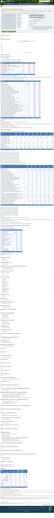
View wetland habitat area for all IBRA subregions (8, 121)
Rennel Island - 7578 (19, 24)
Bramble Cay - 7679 (19, 17)
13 (10, 489)
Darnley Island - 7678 (5, 290)
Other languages (40, 512)
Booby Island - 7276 (5, 285)
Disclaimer (13, 512)
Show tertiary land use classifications (7, 230)
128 (19, 490)
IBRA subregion (35, 22)
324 (10, 480)
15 (19, 481)
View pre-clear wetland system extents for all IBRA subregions (10, 164)
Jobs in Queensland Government (33, 512)
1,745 (26, 490)
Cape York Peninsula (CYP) (6, 304)
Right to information (21, 512)
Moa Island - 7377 (19, 23)
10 (23, 481)
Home (4, 6)
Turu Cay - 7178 (19, 27)
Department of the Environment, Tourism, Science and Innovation (36, 3)
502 (10, 478)
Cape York (3, 418)
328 (26, 480)
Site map (29, 1)
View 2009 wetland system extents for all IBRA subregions (10, 160)
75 (19, 480)
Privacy (16, 512)
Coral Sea (3, 263)
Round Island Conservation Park (7, 361)
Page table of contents (8, 32)
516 (26, 478)
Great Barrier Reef (5, 335)
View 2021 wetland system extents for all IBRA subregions (10, 155)
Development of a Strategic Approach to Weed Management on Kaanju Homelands (15, 441)
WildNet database (16, 494)
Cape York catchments (5, 394)
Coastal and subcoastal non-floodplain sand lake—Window (11, 400)
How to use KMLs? (41, 18)
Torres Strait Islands (5, 264)
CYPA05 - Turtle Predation (7, 440)
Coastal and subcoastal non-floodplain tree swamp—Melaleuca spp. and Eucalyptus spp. (15, 401)
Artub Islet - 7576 (19, 15)
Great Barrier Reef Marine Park (6, 343)
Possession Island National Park (7, 346)
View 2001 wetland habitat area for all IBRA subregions (9, 218)
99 (10, 481)
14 (15, 478)
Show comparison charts (27, 53)
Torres (3, 278)
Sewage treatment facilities (6, 427)
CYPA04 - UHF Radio (6, 439)
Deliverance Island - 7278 (20, 21)
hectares (8, 58)
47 (10, 479)
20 (26, 482)
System (2, 64)
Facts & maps (8, 6)
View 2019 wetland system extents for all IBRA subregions (10, 156)
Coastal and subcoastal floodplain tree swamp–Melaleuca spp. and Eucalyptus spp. (14, 398)
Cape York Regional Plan (6, 332)
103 (19, 478)
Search (52, 1)
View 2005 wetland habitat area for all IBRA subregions (9, 217)
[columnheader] (7, 234)
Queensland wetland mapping (6, 423)
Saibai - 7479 (18, 25)
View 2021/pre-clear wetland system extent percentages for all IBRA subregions (13, 165)
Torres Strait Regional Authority (6, 273)
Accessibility (25, 512)
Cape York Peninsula (6, 463)
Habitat (2, 83)
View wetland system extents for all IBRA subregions (8, 77)
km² (7, 59)
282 (15, 490)
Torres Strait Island (5, 279)
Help (36, 1)
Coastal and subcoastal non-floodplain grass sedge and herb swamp (12, 399)
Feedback (44, 512)
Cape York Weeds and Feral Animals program (10, 438)
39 (23, 478)
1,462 (10, 490)
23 (23, 480)
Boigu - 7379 (18, 16)
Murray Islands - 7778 (5, 297)
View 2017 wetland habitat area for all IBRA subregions (9, 213)
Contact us (33, 1)
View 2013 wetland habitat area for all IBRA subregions (9, 214)
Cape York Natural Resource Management (8, 272)
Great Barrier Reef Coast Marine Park (7, 350)
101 (26, 481)
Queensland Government (27, 516)
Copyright (10, 512)
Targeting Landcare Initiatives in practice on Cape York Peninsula (13, 445)
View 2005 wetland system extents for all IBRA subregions (10, 161)
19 (10, 482)
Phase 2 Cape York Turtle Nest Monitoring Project (10, 444)
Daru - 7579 (18, 20)
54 (26, 479)
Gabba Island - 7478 (5, 293)
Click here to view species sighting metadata (5, 493)
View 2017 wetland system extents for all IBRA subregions (10, 157)
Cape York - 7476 (19, 18)
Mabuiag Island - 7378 (19, 22)
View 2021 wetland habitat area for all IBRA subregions (9, 210)
